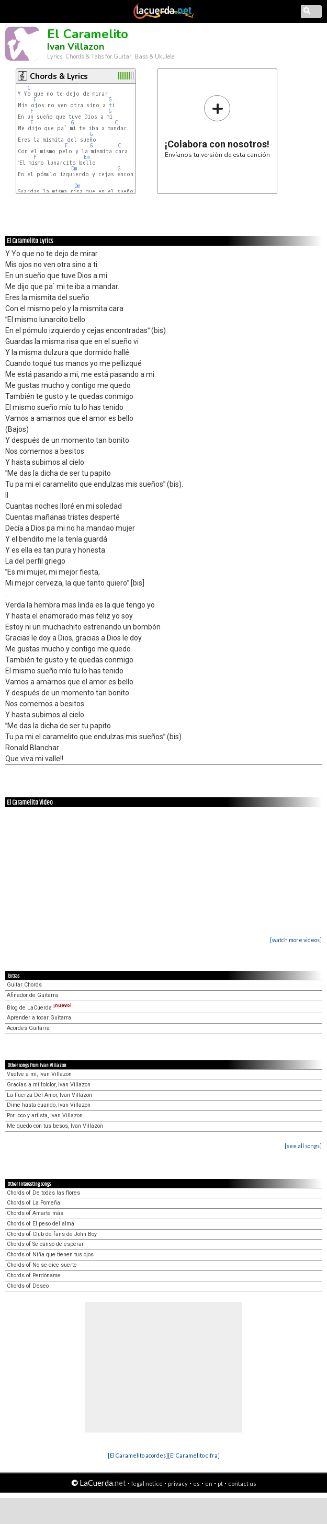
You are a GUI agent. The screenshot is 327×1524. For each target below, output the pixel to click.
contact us (242, 1483)
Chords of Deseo (28, 1285)
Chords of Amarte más (35, 1213)
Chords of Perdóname (34, 1275)
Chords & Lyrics (59, 76)
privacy (178, 1483)
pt (220, 1483)
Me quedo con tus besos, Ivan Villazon (55, 1125)
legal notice (147, 1483)
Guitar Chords (24, 984)
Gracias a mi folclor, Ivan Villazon (49, 1084)
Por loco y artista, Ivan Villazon (45, 1115)
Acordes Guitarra (28, 1028)
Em (86, 157)
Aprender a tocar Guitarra (39, 1017)
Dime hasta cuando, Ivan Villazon (49, 1105)
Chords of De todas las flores (43, 1192)
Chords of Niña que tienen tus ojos (50, 1254)
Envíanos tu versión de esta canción (217, 126)
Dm (74, 168)
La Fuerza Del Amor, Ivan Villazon (49, 1095)
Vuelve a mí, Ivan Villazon (39, 1074)
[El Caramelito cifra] (194, 1455)
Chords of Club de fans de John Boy (52, 1234)
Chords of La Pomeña (33, 1202)
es (196, 1483)
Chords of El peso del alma (40, 1223)
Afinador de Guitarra (32, 995)
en (208, 1483)
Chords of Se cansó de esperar (45, 1244)
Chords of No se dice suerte (42, 1265)
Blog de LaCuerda (39, 1007)
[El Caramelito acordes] (138, 1455)
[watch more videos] (296, 939)
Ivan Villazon (75, 46)
